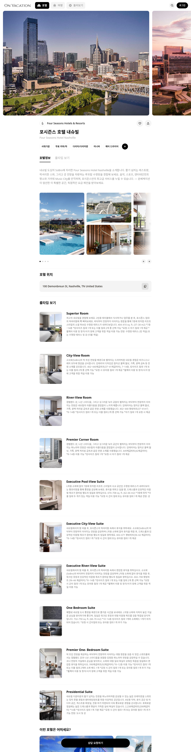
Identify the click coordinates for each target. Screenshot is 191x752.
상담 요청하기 (95, 743)
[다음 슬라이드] (149, 261)
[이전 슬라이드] (143, 261)
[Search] (172, 5)
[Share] (148, 123)
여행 (58, 5)
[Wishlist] (140, 123)
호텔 (42, 5)
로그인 (182, 5)
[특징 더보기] (125, 147)
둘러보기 (76, 5)
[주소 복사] (145, 286)
